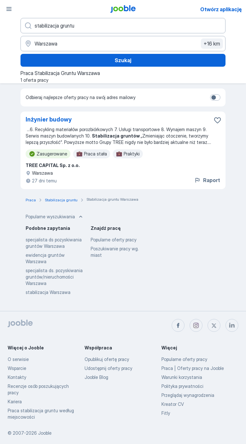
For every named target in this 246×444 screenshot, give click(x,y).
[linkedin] (232, 325)
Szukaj (123, 60)
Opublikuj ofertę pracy (107, 359)
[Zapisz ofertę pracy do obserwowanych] (217, 120)
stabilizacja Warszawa (48, 292)
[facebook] (178, 325)
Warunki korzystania (181, 377)
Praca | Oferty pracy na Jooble (192, 368)
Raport (207, 180)
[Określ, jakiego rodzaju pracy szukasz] (123, 25)
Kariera (15, 401)
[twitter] (214, 325)
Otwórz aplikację (221, 9)
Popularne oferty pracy (113, 239)
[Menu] (9, 9)
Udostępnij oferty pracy (108, 368)
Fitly (165, 413)
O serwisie (18, 359)
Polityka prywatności (182, 386)
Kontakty (17, 377)
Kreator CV (172, 404)
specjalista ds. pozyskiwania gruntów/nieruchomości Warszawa (54, 277)
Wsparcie (17, 368)
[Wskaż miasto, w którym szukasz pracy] (123, 43)
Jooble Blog (96, 377)
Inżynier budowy (49, 119)
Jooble (45, 433)
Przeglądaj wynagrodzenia (187, 395)
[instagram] (196, 325)
